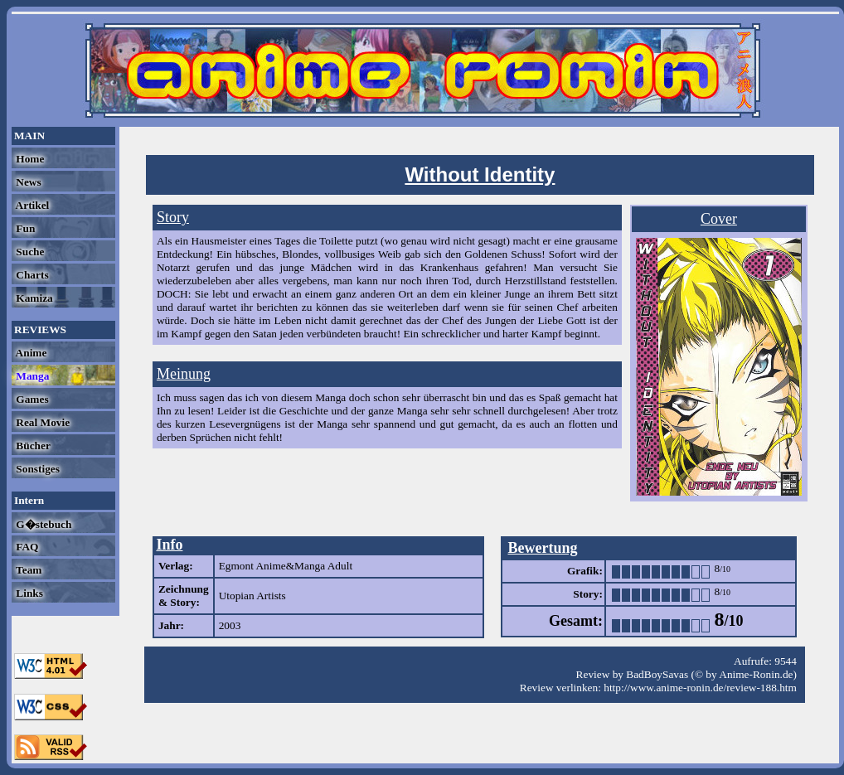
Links (28, 593)
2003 (230, 625)
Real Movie (41, 422)
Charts (31, 275)
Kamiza (33, 298)
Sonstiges (36, 469)
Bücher (32, 445)
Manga (31, 376)
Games (31, 399)
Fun (24, 228)
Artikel (31, 205)
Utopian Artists (252, 595)
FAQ (25, 546)
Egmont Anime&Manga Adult (285, 565)
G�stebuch (42, 524)
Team (27, 570)
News (27, 182)
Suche (28, 251)
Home (28, 159)
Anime (29, 352)
